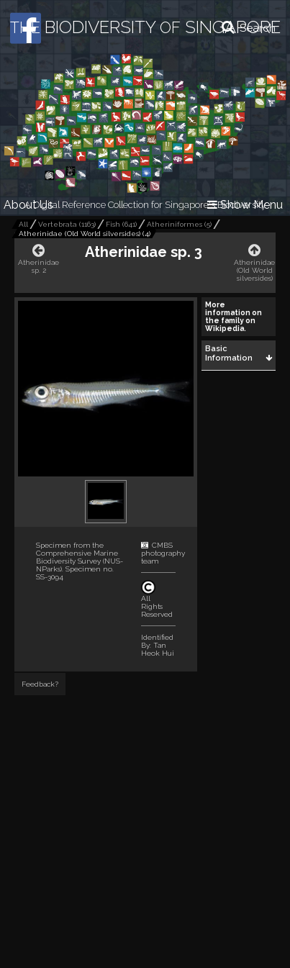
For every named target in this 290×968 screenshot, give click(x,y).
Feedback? (40, 684)
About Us (28, 205)
